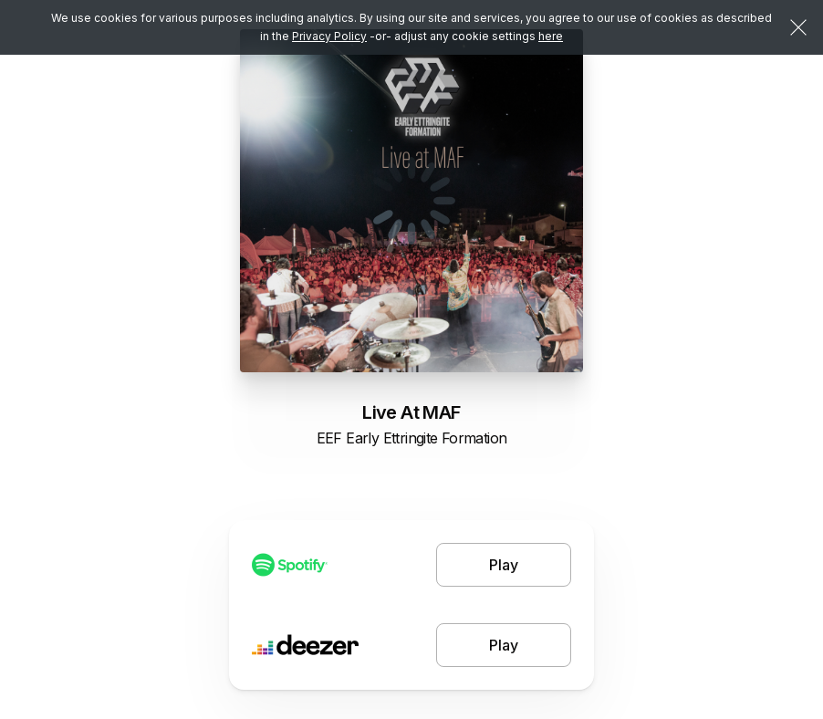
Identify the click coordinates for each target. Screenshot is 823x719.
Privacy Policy (329, 36)
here (550, 36)
